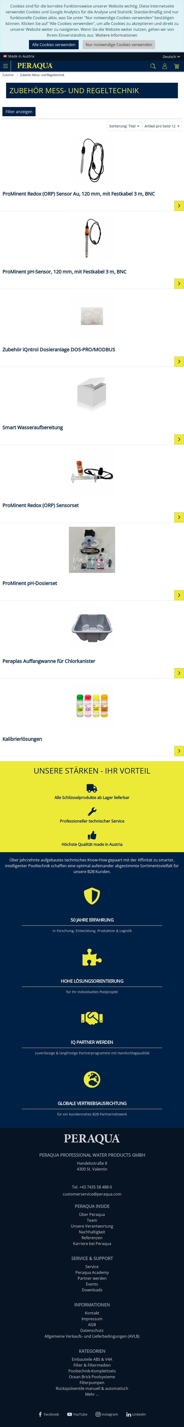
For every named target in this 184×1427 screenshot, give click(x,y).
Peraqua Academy (92, 1272)
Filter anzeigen (19, 111)
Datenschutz (92, 1330)
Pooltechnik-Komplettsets (92, 1371)
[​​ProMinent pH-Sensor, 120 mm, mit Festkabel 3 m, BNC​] (92, 244)
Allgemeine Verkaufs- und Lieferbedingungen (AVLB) (92, 1336)
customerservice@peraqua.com (92, 1194)
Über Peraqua (92, 1214)
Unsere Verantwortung (92, 1226)
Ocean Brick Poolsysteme (92, 1376)
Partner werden (92, 1278)
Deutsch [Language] (171, 56)
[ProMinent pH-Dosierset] (92, 556)
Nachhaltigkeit (92, 1232)
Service (92, 1266)
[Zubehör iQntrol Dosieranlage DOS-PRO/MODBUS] (92, 322)
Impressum (92, 1318)
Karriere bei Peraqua (92, 1243)
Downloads (92, 1290)
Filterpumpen (92, 1382)
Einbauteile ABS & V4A (92, 1359)
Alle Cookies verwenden (53, 44)
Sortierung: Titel (123, 126)
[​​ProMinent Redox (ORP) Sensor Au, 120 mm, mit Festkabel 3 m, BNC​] (92, 167)
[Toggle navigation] (5, 66)
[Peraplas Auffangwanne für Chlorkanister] (92, 634)
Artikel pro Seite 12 (160, 126)
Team (92, 1220)
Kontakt (92, 1313)
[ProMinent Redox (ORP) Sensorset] (92, 478)
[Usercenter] (165, 66)
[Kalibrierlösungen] (92, 712)
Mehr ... (92, 1394)
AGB (92, 1324)
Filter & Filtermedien (92, 1365)
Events (92, 1284)
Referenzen (92, 1237)
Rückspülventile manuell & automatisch (92, 1388)
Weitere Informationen (116, 35)
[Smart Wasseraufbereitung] (92, 400)
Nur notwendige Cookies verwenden (119, 44)
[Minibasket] (176, 66)
